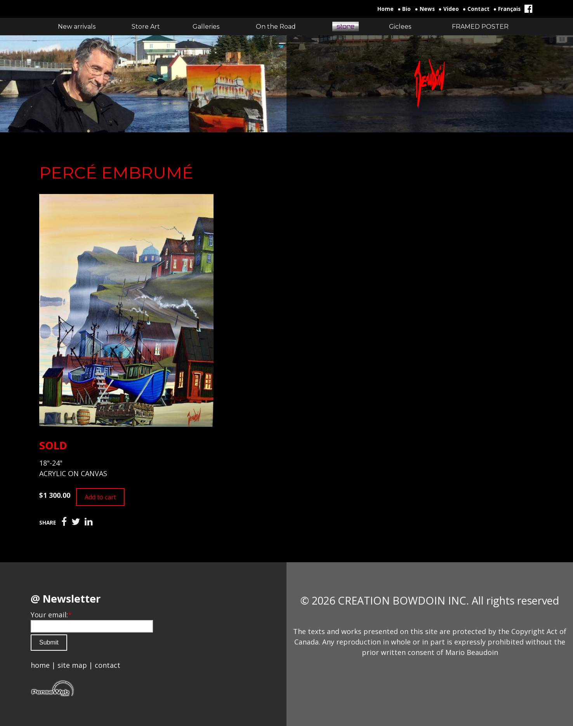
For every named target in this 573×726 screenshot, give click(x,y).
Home (385, 8)
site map (72, 665)
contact (107, 665)
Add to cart (100, 497)
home (40, 665)
